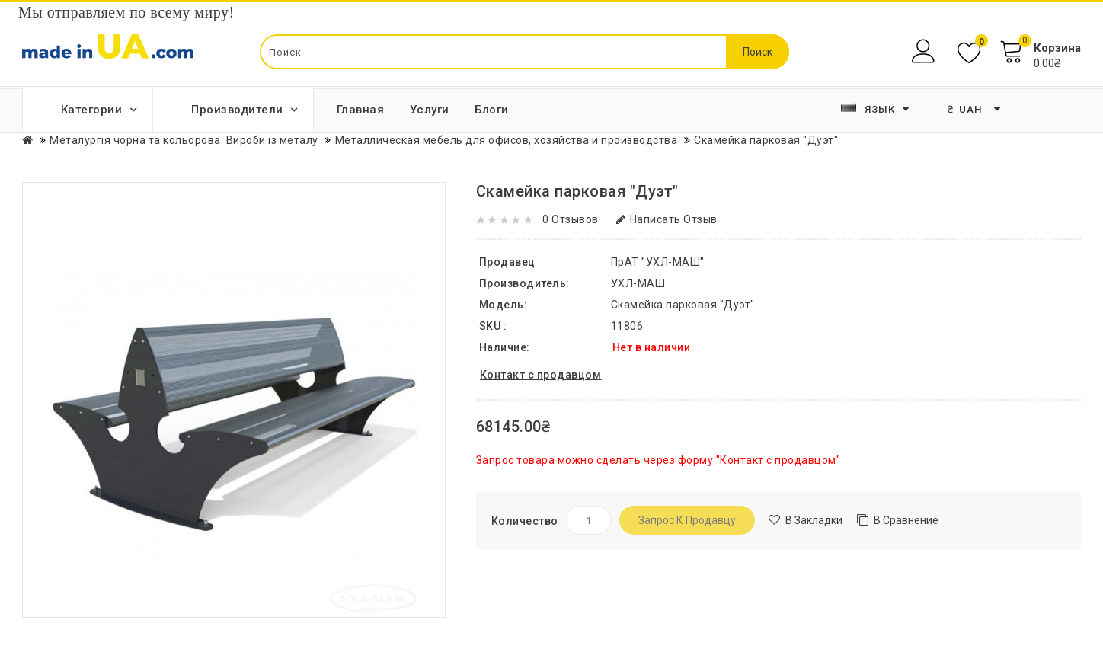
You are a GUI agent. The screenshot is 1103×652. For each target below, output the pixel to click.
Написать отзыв (667, 219)
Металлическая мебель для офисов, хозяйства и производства (506, 140)
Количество (524, 521)
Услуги (429, 110)
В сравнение (906, 520)
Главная (361, 110)
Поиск (757, 52)
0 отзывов (570, 219)
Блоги (492, 110)
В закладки (813, 520)
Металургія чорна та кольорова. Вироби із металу (184, 140)
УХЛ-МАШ (638, 283)
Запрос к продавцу (687, 520)
